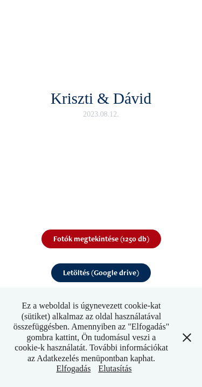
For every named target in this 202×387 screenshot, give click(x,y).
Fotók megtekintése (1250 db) (101, 238)
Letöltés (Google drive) (101, 272)
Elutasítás (114, 368)
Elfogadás (73, 368)
